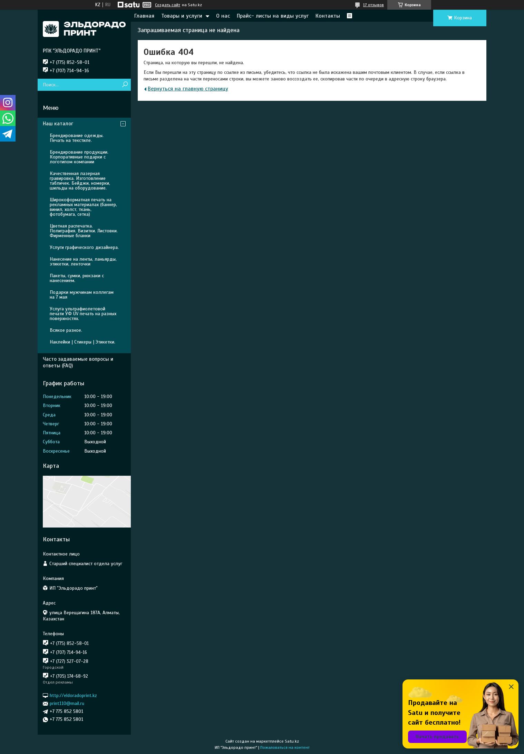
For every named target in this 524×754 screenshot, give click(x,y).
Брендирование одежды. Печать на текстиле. (77, 138)
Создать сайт (167, 4)
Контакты (328, 15)
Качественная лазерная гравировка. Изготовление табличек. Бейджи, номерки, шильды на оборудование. (80, 181)
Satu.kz (292, 741)
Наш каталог (58, 123)
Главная (144, 15)
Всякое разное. (66, 330)
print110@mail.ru (67, 703)
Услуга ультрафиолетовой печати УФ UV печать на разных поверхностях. (83, 313)
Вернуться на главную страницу (188, 88)
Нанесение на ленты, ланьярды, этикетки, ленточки (83, 261)
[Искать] (125, 85)
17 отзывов (373, 4)
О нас (223, 15)
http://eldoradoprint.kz (73, 695)
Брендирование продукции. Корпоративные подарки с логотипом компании (79, 157)
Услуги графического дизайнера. (84, 247)
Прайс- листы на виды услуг (273, 15)
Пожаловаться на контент (285, 747)
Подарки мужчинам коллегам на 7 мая (82, 294)
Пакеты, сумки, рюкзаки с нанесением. (77, 278)
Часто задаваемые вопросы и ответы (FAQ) (78, 362)
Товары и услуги (181, 15)
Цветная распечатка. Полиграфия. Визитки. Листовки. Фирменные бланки (84, 231)
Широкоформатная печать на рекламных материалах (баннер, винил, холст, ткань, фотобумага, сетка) (83, 207)
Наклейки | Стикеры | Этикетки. (82, 342)
